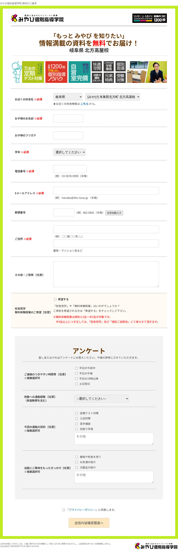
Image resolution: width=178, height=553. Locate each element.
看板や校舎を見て (90, 457)
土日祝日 (84, 384)
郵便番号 (20, 212)
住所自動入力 (114, 212)
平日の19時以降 (88, 378)
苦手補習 (85, 424)
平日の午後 (86, 373)
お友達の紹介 (88, 462)
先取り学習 (86, 429)
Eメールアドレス (29, 193)
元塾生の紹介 (88, 467)
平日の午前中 (87, 368)
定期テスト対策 (89, 413)
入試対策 (85, 418)
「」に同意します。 (89, 510)
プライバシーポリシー (82, 510)
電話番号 (24, 171)
